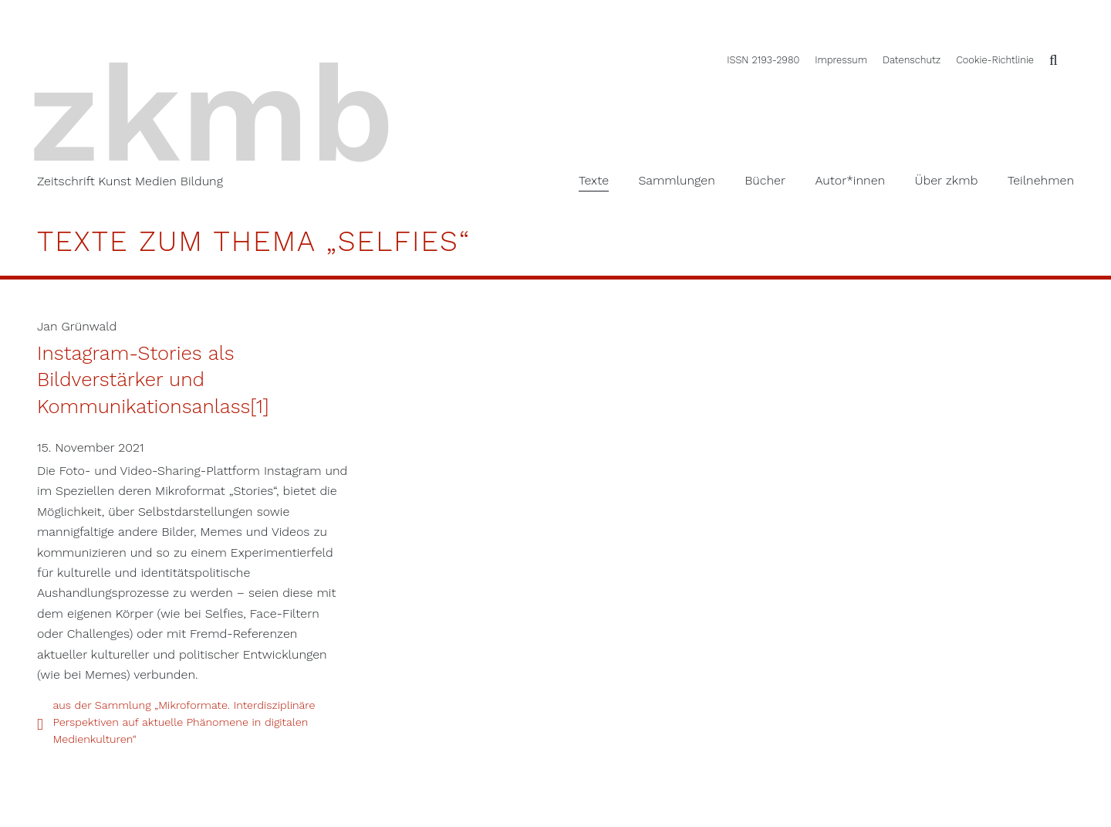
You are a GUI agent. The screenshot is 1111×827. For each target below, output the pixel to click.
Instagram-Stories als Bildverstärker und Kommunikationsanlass (143, 379)
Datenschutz (911, 60)
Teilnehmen (1041, 180)
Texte (594, 180)
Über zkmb (946, 180)
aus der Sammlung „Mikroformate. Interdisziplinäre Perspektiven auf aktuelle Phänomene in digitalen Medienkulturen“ (183, 721)
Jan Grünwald (77, 326)
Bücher (765, 180)
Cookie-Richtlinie (995, 60)
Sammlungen (676, 180)
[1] (259, 406)
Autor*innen (850, 180)
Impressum (841, 60)
